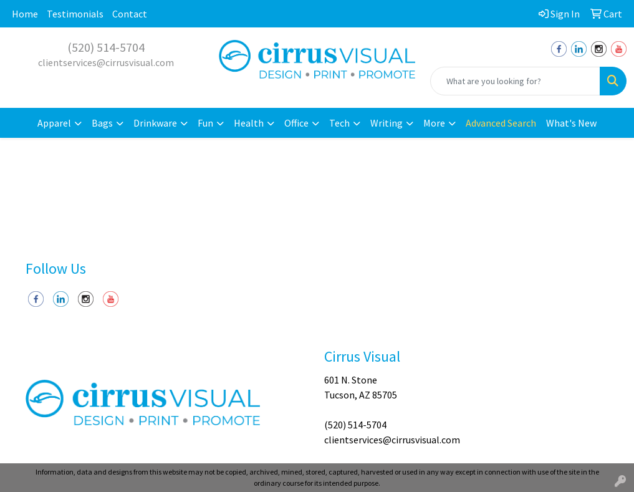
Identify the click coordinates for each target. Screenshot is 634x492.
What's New (571, 123)
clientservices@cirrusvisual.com (106, 62)
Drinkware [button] (155, 123)
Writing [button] (386, 123)
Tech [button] (339, 123)
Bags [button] (102, 123)
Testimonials (75, 13)
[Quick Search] (515, 81)
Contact (129, 13)
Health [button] (249, 123)
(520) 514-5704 (106, 47)
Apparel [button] (54, 123)
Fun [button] (205, 123)
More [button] (434, 123)
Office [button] (296, 123)
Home (25, 13)
